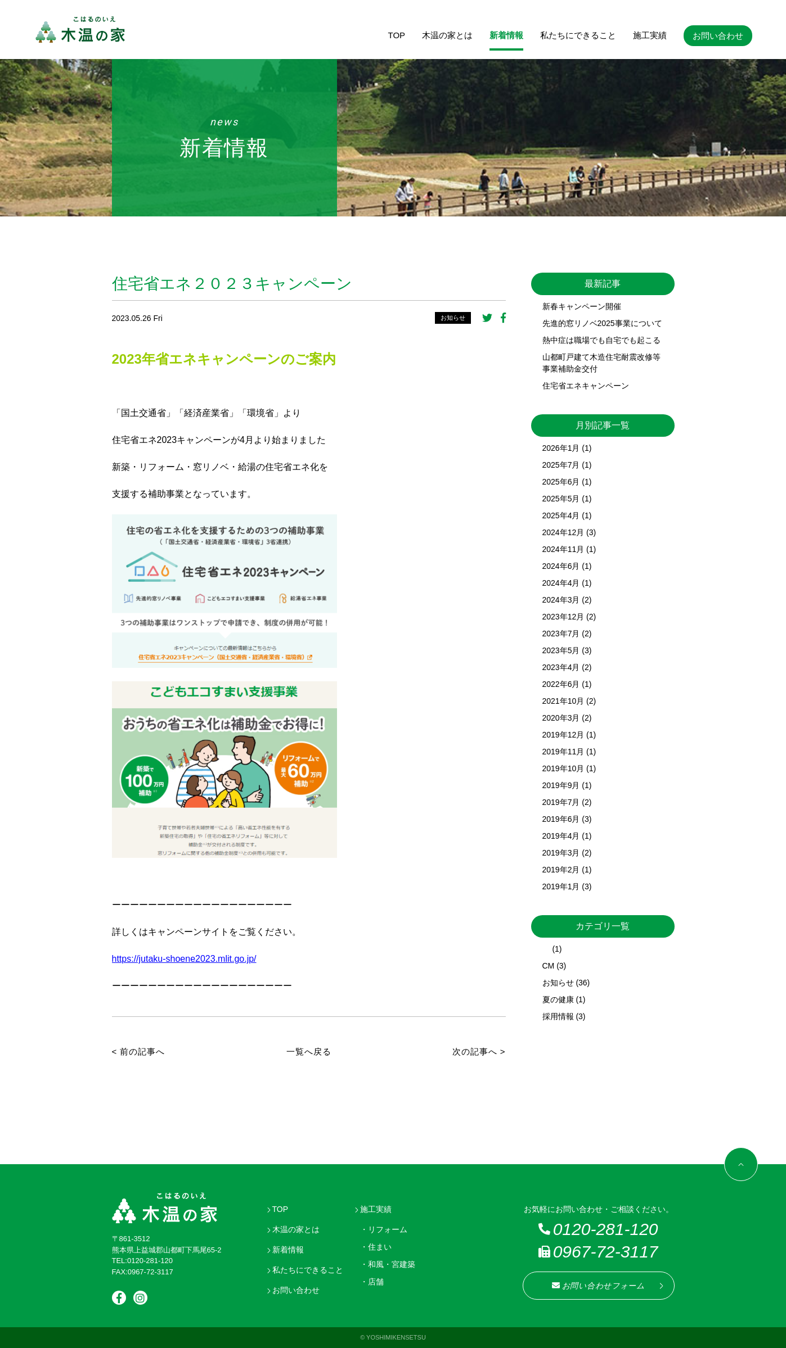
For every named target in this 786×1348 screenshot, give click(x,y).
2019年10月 (563, 768)
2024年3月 (561, 599)
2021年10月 (563, 700)
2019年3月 (561, 852)
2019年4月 (561, 835)
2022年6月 (561, 684)
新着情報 (506, 35)
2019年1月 (561, 886)
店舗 (376, 1281)
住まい (380, 1246)
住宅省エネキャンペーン (585, 385)
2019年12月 (563, 734)
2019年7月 (561, 802)
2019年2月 (561, 869)
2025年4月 (561, 515)
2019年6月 (561, 819)
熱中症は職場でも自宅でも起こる (601, 340)
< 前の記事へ (138, 1051)
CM (548, 965)
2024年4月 (561, 582)
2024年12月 (563, 532)
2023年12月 (563, 616)
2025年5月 (561, 498)
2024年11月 (563, 549)
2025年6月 (561, 481)
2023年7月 (561, 633)
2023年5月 (561, 650)
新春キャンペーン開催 (581, 306)
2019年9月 (561, 785)
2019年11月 (563, 751)
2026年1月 (561, 448)
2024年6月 (561, 566)
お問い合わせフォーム (598, 1285)
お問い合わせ (718, 35)
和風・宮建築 (391, 1264)
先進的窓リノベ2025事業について (602, 323)
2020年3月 (561, 717)
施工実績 (650, 35)
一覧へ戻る (308, 1051)
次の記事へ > (479, 1051)
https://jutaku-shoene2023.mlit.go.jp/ (184, 958)
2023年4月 (561, 667)
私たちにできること (578, 35)
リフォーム (387, 1229)
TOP (397, 35)
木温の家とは (447, 35)
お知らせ (453, 317)
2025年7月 (561, 464)
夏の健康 (558, 999)
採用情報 (558, 1016)
